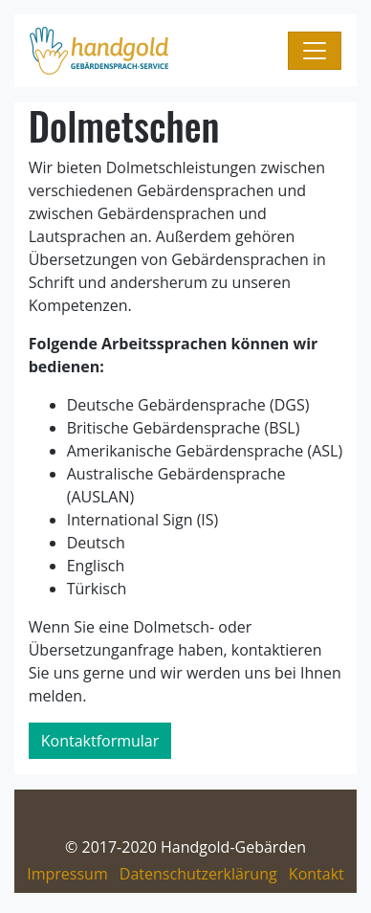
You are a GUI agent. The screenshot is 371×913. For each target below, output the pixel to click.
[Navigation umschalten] (314, 51)
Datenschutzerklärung (198, 873)
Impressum (67, 873)
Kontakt (316, 873)
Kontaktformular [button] (100, 740)
